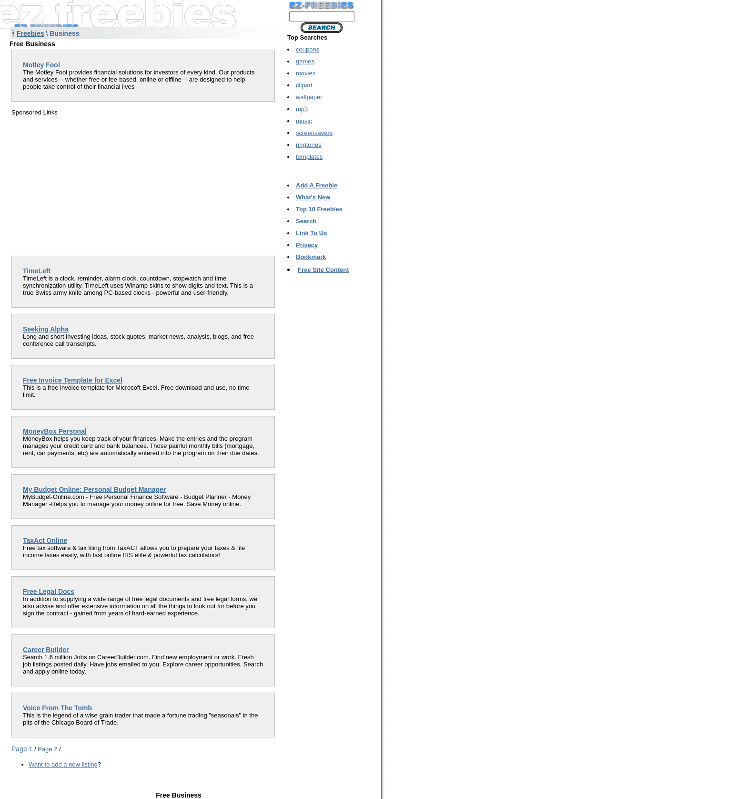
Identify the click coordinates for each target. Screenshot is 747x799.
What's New (313, 197)
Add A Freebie (316, 185)
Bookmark (311, 256)
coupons (307, 49)
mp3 (302, 109)
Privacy (307, 245)
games (305, 61)
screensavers (314, 132)
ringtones (308, 144)
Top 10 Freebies (319, 209)
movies (305, 73)
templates (309, 156)
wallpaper (309, 97)
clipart (304, 85)
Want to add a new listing (63, 764)
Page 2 (47, 749)
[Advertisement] (91, 182)
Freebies (30, 33)
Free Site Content (323, 269)
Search (306, 221)
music (304, 121)
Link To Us (311, 233)
